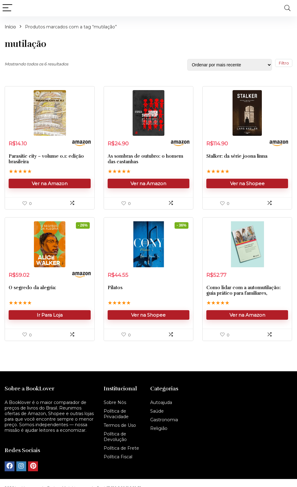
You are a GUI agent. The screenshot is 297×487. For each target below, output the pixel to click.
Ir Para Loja (50, 316)
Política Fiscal (118, 457)
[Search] (287, 8)
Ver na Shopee (247, 184)
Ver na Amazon (50, 184)
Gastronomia (164, 419)
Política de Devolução (115, 436)
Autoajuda (161, 402)
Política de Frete (121, 448)
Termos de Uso (120, 425)
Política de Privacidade (116, 413)
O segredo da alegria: (32, 288)
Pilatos (115, 288)
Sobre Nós (115, 402)
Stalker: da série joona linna (236, 157)
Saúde (157, 411)
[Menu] (7, 8)
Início (10, 27)
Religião (158, 428)
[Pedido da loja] (229, 65)
